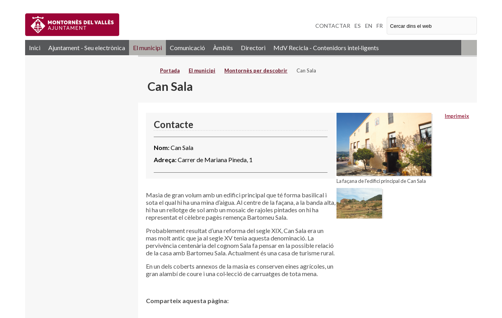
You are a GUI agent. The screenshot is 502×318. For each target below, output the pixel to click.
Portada (170, 70)
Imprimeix (457, 116)
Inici (34, 47)
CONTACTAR (332, 25)
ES (358, 25)
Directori (253, 47)
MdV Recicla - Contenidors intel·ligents (326, 47)
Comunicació (187, 47)
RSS (469, 47)
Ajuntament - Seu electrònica (86, 47)
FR (379, 25)
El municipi (147, 47)
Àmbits (223, 47)
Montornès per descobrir (255, 70)
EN (368, 25)
